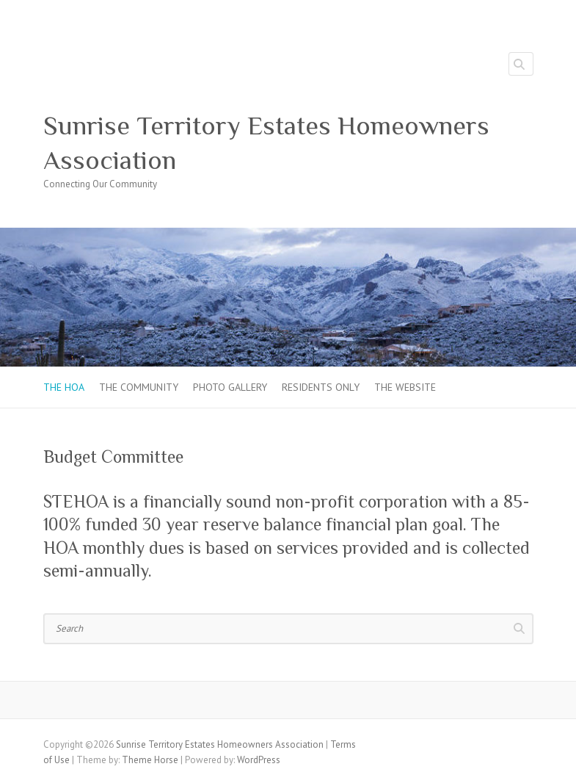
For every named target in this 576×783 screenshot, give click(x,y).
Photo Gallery (230, 387)
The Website (405, 387)
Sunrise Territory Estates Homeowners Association (266, 143)
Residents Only (321, 387)
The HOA (63, 387)
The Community (138, 387)
